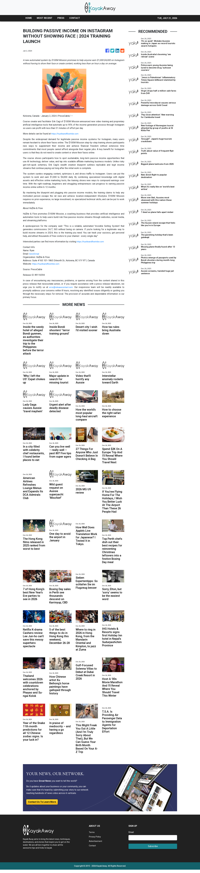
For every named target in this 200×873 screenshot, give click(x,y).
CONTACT (74, 18)
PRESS (60, 18)
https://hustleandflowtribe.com (66, 133)
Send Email (34, 253)
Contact (92, 849)
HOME (28, 18)
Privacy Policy (96, 840)
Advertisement (96, 844)
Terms (92, 835)
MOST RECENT (44, 18)
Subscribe (153, 849)
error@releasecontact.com (61, 287)
